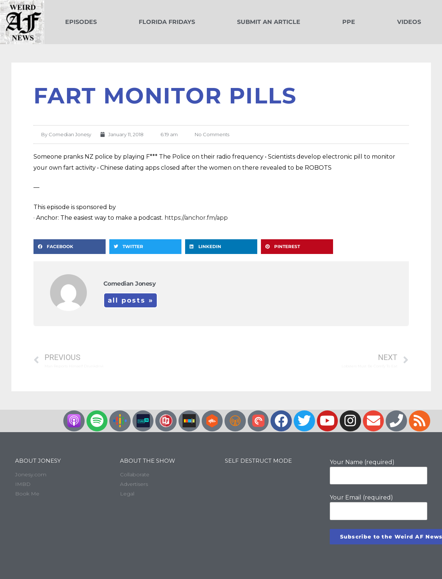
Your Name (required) (378, 471)
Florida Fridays (167, 21)
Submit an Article (268, 21)
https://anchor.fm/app (196, 217)
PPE (348, 21)
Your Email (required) (378, 507)
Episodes (81, 21)
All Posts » (130, 300)
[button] (69, 246)
